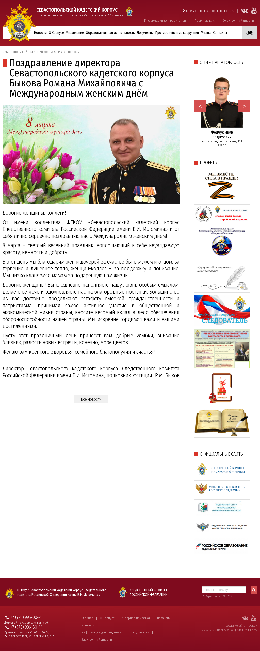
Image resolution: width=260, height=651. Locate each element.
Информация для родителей (165, 20)
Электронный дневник (239, 20)
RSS (229, 596)
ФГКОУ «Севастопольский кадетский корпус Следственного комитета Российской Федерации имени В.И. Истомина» (61, 592)
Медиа (206, 33)
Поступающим (205, 20)
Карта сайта (212, 596)
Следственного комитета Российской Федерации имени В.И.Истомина (80, 12)
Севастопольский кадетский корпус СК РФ (32, 52)
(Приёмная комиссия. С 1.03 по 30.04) (26, 632)
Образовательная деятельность (110, 33)
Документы (145, 33)
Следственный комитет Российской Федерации (148, 592)
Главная (87, 618)
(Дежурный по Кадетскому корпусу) (26, 622)
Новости (40, 33)
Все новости (91, 399)
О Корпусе (56, 33)
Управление (75, 33)
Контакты (220, 33)
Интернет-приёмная (136, 618)
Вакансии (164, 618)
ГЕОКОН (252, 625)
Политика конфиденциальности (237, 630)
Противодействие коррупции (177, 33)
